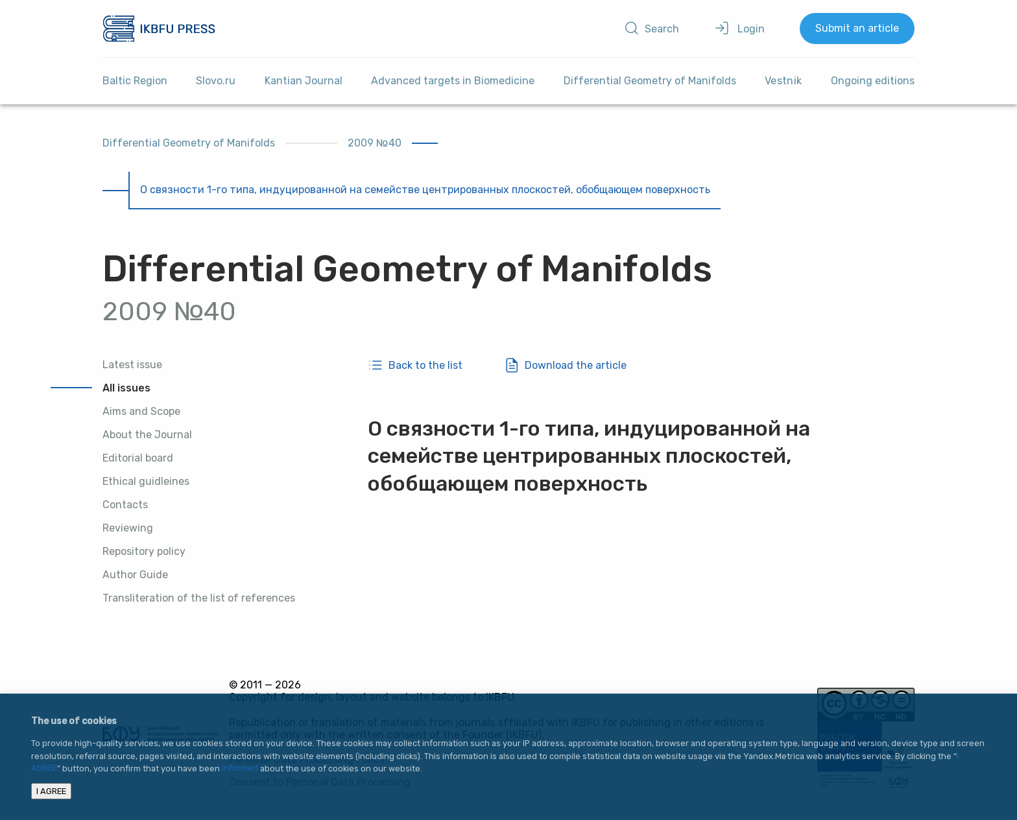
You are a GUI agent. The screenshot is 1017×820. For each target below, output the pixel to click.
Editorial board (137, 458)
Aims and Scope (141, 411)
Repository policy (143, 551)
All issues (126, 388)
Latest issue (132, 364)
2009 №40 (374, 143)
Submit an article (857, 28)
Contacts (125, 504)
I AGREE (51, 791)
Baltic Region (134, 81)
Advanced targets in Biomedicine (452, 81)
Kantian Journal (303, 81)
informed (240, 768)
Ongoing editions (873, 81)
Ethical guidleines (145, 481)
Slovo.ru (215, 81)
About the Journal (147, 434)
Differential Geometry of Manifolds (650, 81)
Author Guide (135, 574)
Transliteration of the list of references (198, 598)
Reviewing (127, 528)
